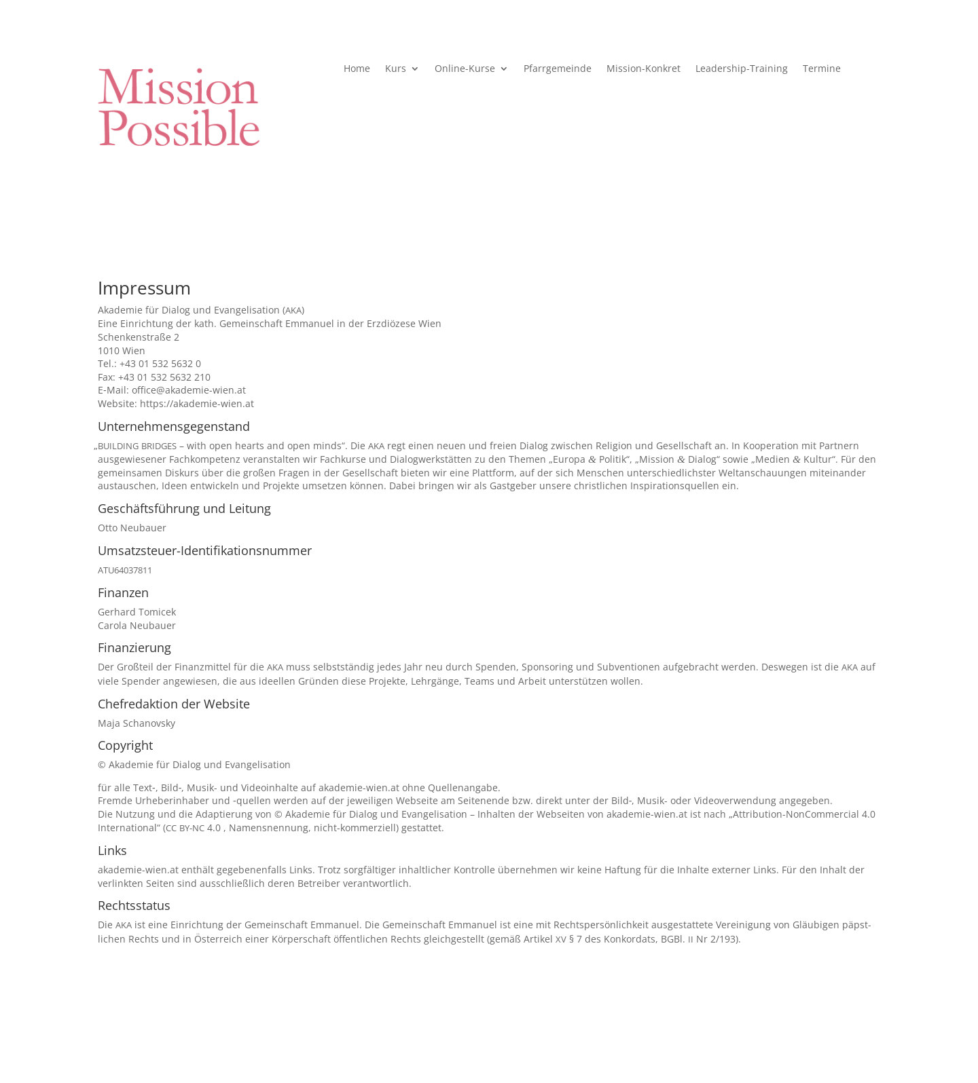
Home (357, 69)
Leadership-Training (741, 69)
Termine (822, 69)
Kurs (395, 69)
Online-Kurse (465, 69)
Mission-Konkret (643, 69)
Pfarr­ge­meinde (558, 69)
